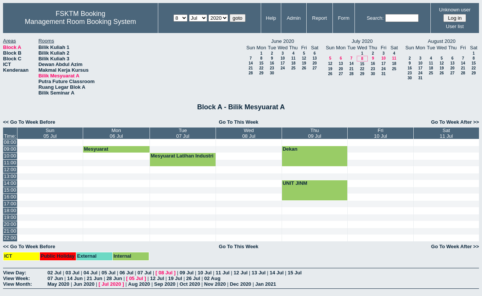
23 (272, 68)
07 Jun (55, 278)
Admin (294, 18)
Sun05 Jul (50, 133)
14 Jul (277, 273)
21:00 (10, 231)
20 (314, 63)
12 (304, 58)
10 (282, 58)
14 (251, 63)
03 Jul (72, 273)
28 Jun (114, 278)
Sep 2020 (164, 284)
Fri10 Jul (380, 133)
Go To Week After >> (455, 122)
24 (282, 68)
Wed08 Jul (248, 133)
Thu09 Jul (314, 133)
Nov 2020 (215, 284)
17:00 (10, 203)
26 (304, 68)
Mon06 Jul (116, 133)
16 (272, 63)
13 (314, 58)
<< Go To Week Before (29, 122)
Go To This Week (238, 122)
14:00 (10, 183)
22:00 (10, 238)
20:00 (10, 224)
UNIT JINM (295, 183)
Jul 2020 (111, 284)
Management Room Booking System (80, 21)
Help (271, 18)
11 (293, 58)
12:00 (10, 169)
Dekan (290, 149)
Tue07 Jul (182, 133)
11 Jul (223, 273)
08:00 (10, 142)
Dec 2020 (240, 284)
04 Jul (90, 273)
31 (383, 74)
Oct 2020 (190, 284)
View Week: (16, 278)
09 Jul (187, 273)
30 (272, 73)
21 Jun (94, 278)
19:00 (10, 217)
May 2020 (58, 284)
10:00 (10, 156)
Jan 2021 (265, 284)
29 (261, 73)
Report (319, 18)
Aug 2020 (139, 284)
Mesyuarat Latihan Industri (182, 156)
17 (282, 63)
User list (455, 26)
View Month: (17, 284)
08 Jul (166, 273)
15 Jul (295, 273)
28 (251, 73)
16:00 (10, 197)
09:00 (10, 149)
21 (251, 68)
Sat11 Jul (446, 133)
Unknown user (455, 10)
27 (314, 68)
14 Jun (75, 278)
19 (304, 63)
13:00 (10, 176)
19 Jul (175, 278)
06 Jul (127, 273)
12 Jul (241, 273)
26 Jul (193, 278)
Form (343, 18)
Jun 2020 (84, 284)
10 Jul (205, 273)
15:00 (10, 190)
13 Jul (259, 273)
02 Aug (212, 278)
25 (293, 68)
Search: (375, 18)
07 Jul (144, 273)
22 (261, 68)
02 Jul (54, 273)
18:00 (10, 210)
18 (293, 63)
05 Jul (108, 273)
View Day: (14, 273)
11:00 (10, 162)
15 (261, 63)
